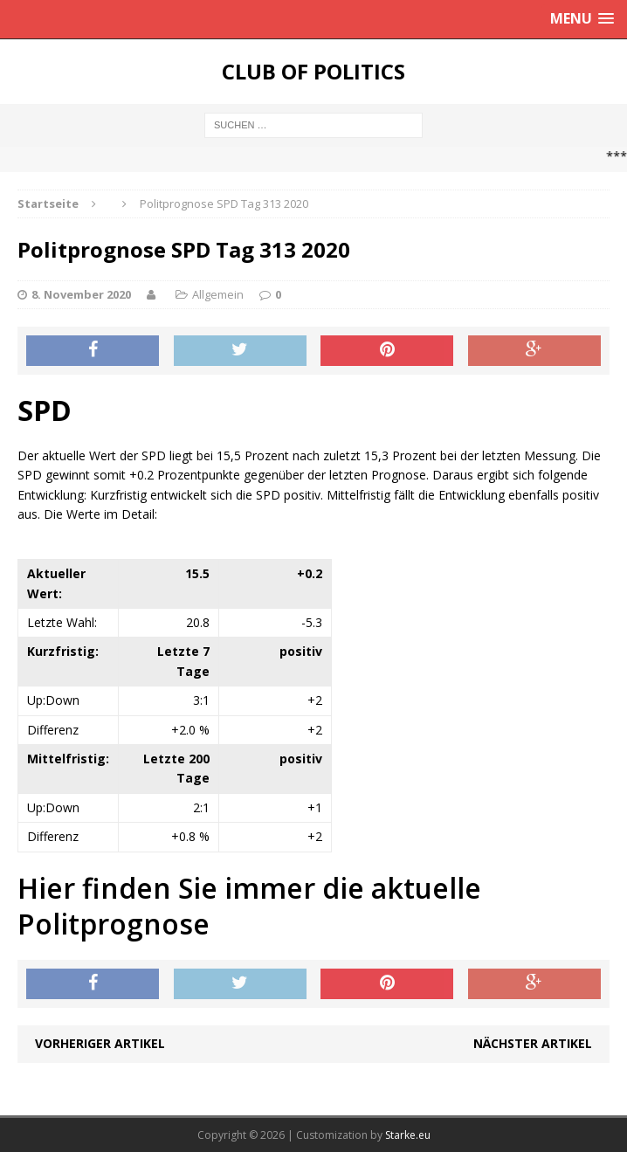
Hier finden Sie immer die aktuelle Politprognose (249, 906)
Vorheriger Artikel (100, 1043)
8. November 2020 (81, 294)
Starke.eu (408, 1135)
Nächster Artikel (532, 1043)
